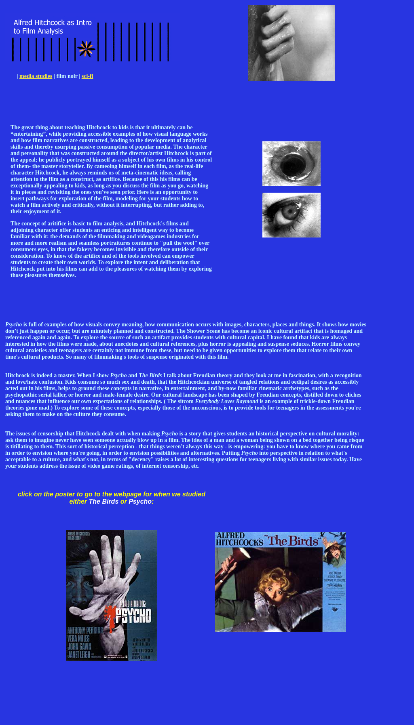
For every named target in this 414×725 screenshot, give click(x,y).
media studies (35, 76)
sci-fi (87, 76)
